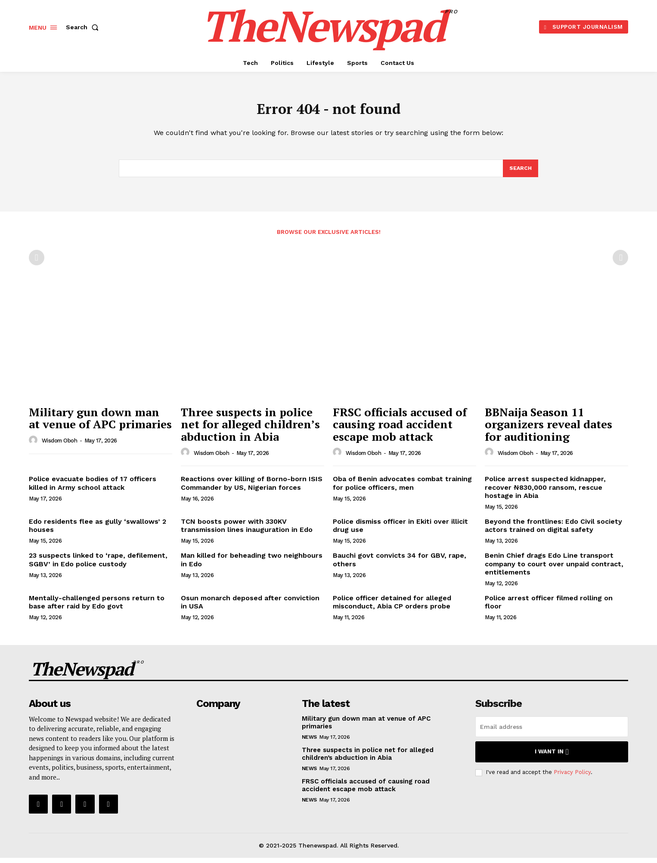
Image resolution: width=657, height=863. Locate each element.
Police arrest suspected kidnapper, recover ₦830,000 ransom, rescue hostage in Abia (545, 492)
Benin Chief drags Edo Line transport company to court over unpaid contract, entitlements (554, 568)
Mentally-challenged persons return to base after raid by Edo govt (96, 607)
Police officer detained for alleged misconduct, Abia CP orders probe (392, 607)
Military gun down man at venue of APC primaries (100, 423)
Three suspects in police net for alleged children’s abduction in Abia (250, 429)
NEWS (309, 742)
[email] (551, 732)
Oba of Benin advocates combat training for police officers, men (402, 488)
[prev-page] (36, 262)
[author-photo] (34, 445)
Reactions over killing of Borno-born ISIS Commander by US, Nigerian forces (251, 488)
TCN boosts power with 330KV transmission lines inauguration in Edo (247, 530)
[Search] (520, 173)
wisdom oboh (59, 445)
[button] (84, 27)
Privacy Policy (572, 777)
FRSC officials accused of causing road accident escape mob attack (400, 429)
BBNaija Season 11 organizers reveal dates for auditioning (548, 429)
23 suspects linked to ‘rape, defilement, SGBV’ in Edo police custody (98, 564)
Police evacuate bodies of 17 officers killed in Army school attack (92, 488)
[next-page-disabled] (620, 262)
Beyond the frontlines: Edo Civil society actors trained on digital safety (553, 530)
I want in (552, 757)
